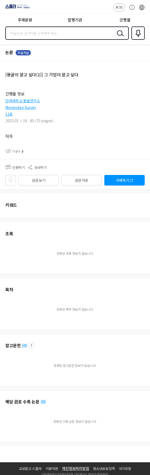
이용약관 (52, 468)
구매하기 (122, 180)
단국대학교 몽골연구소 (22, 100)
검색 (119, 37)
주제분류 (25, 20)
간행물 (124, 20)
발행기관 (75, 20)
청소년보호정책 (104, 468)
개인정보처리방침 (75, 468)
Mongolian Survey (20, 107)
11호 (9, 114)
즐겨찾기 (137, 39)
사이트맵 (125, 468)
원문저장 (81, 180)
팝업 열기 (31, 345)
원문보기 (38, 180)
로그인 (119, 7)
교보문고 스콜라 (30, 468)
